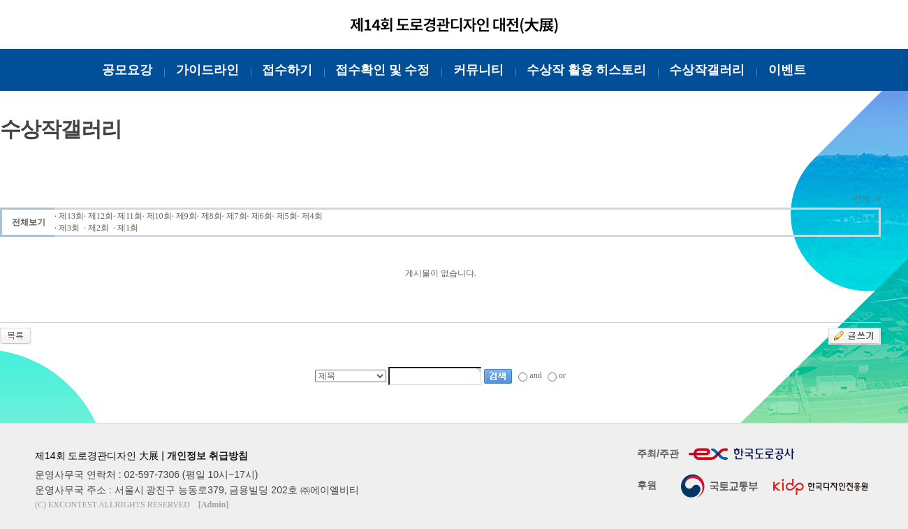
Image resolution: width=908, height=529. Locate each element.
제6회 (261, 216)
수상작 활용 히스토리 (586, 70)
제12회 (100, 216)
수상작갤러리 (707, 70)
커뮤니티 (478, 70)
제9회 (186, 216)
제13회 (71, 216)
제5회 (287, 216)
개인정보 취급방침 (207, 455)
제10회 (159, 216)
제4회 (312, 216)
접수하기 (287, 70)
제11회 (129, 216)
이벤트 (787, 70)
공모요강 (127, 70)
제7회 (236, 216)
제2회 (98, 228)
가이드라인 (207, 70)
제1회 (127, 228)
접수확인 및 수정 (382, 70)
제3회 (69, 228)
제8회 (211, 216)
